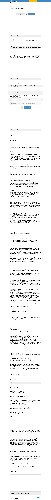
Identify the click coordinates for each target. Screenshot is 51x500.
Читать (31, 14)
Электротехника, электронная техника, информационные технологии (32, 41)
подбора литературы (32, 382)
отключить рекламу (26, 35)
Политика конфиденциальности (15, 498)
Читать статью (27, 107)
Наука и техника (12, 40)
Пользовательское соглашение (15, 497)
